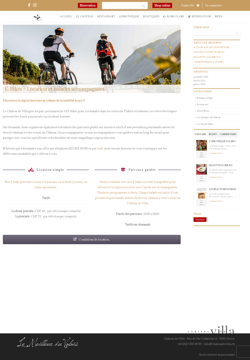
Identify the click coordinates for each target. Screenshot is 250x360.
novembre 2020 (201, 76)
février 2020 (199, 80)
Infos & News (203, 111)
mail (100, 148)
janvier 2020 (199, 84)
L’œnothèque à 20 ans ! (209, 62)
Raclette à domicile (207, 57)
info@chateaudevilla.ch (219, 344)
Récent (213, 134)
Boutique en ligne (205, 98)
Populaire (200, 134)
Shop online (162, 5)
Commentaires (228, 134)
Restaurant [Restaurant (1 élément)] (200, 219)
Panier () (190, 5)
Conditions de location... (91, 239)
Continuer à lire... (216, 153)
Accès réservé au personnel (217, 354)
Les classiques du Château (209, 117)
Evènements (202, 104)
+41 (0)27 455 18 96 (189, 344)
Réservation (87, 5)
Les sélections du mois (209, 52)
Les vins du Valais (205, 124)
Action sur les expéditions (212, 47)
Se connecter (213, 5)
